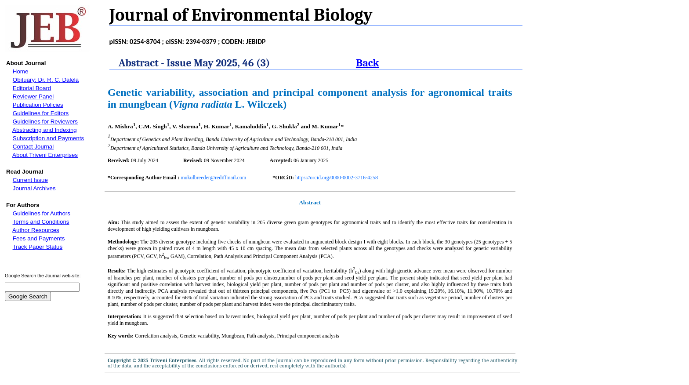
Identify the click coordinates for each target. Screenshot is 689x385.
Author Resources (35, 230)
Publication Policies (38, 105)
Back (367, 63)
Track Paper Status (38, 246)
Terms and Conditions (41, 221)
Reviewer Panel (33, 96)
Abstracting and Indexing (44, 130)
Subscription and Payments (48, 138)
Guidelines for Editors (41, 113)
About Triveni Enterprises (45, 155)
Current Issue (30, 180)
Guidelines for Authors (41, 213)
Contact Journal (33, 146)
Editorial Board (32, 88)
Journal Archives (34, 188)
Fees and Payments (39, 238)
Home (21, 71)
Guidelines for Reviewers (45, 121)
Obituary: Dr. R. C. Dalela (46, 79)
